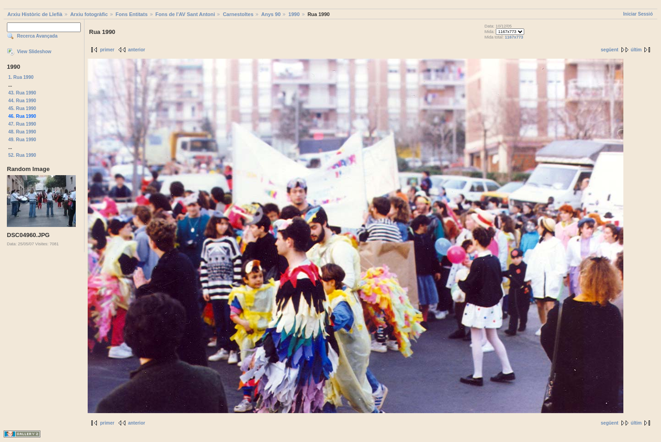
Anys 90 (270, 14)
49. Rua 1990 (22, 139)
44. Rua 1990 (22, 100)
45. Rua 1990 (22, 108)
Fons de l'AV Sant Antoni (185, 14)
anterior (136, 49)
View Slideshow (34, 51)
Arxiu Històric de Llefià (34, 14)
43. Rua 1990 (22, 92)
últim (636, 49)
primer (107, 49)
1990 (293, 14)
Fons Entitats (132, 14)
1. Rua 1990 (21, 77)
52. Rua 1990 (22, 155)
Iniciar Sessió (638, 14)
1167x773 (514, 37)
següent (609, 49)
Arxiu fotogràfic (89, 14)
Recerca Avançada (37, 36)
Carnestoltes (238, 14)
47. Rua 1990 (22, 124)
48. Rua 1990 (22, 131)
